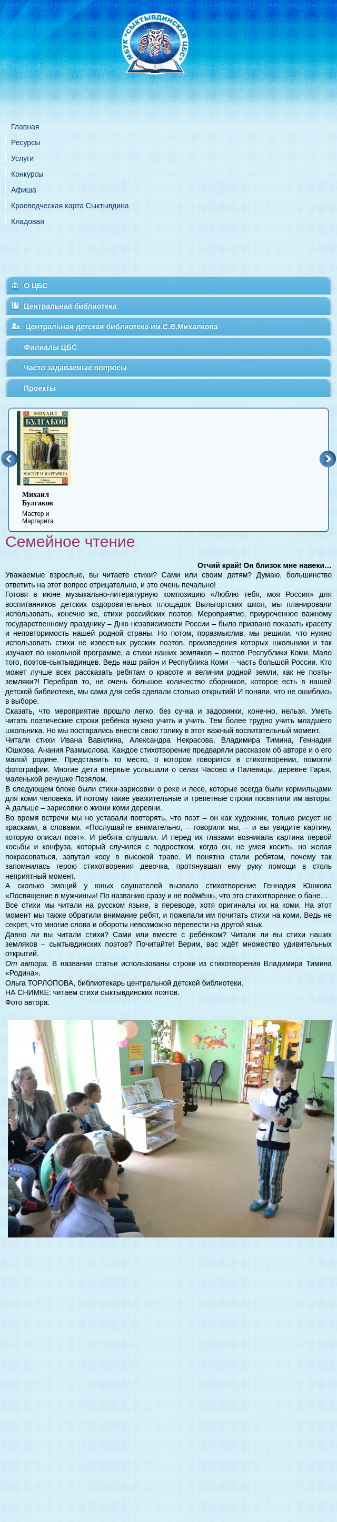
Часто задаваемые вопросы (75, 367)
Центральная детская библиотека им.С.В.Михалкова (121, 326)
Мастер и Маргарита (50, 508)
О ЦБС (35, 285)
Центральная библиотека (70, 306)
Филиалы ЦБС (50, 347)
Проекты (40, 388)
